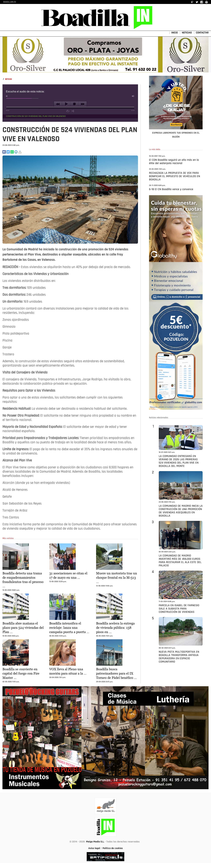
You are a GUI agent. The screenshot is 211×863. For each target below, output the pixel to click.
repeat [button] (68, 111)
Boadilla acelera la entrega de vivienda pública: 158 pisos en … (115, 627)
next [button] (83, 104)
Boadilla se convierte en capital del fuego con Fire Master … (20, 673)
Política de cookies (113, 848)
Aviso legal (94, 848)
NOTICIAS (187, 32)
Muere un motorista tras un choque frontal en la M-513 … (116, 577)
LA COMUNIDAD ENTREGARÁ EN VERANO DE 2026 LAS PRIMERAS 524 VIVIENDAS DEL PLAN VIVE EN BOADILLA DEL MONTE (178, 461)
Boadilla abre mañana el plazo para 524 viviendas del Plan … (23, 627)
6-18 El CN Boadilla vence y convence (171, 189)
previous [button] (58, 104)
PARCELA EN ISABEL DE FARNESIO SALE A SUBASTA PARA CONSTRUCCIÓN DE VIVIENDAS (179, 609)
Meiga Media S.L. (95, 841)
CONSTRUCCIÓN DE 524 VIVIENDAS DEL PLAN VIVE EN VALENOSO (36, 116)
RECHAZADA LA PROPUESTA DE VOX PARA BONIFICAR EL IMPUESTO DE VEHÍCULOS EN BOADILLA (174, 176)
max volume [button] (133, 96)
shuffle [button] (73, 111)
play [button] (66, 104)
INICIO (174, 32)
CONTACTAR (202, 32)
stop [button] (74, 104)
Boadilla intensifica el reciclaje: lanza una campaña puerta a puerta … (69, 627)
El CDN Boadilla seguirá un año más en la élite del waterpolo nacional (174, 161)
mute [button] (7, 96)
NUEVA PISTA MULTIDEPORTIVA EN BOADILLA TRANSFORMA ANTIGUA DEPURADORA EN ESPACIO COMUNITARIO (179, 656)
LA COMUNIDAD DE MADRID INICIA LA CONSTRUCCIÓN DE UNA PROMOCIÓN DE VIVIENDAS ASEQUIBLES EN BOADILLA (181, 510)
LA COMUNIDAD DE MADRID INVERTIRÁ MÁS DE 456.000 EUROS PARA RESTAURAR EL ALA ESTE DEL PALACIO (180, 560)
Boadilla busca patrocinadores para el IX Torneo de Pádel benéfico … (116, 673)
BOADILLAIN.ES (9, 2)
